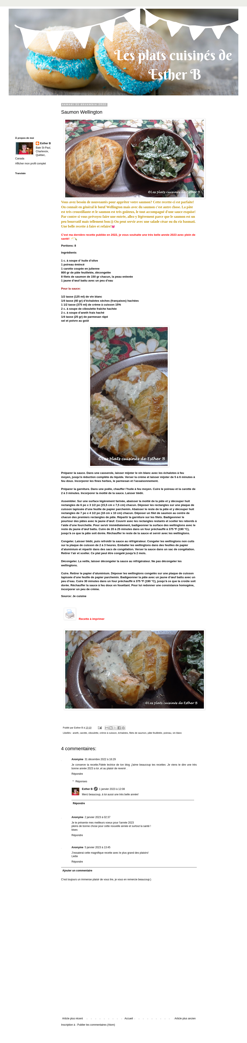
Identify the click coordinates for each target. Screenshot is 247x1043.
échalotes (123, 733)
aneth (76, 733)
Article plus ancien (185, 1018)
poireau (167, 733)
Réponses (81, 781)
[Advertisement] (129, 995)
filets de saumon (137, 733)
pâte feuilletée (155, 733)
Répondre (77, 773)
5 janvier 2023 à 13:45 (97, 847)
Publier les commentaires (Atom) (96, 1024)
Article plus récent (72, 1018)
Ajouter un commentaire (77, 870)
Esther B (87, 789)
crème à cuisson (108, 733)
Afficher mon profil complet (30, 163)
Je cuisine (79, 596)
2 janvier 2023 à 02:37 (97, 817)
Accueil (129, 1018)
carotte (83, 733)
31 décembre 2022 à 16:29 (100, 759)
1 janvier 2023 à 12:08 (112, 789)
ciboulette (93, 733)
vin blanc (177, 733)
